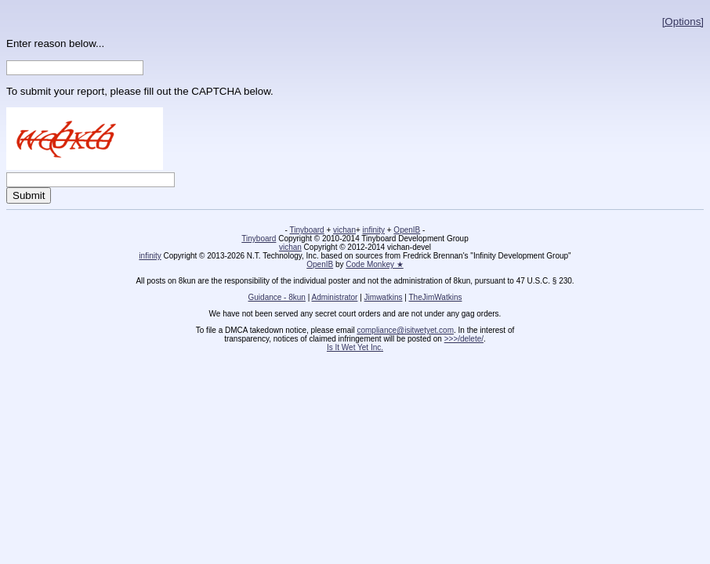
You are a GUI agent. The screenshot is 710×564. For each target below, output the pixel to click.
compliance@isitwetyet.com (405, 330)
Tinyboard (307, 230)
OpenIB (406, 230)
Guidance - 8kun (277, 297)
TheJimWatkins (435, 297)
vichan (344, 230)
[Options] (683, 21)
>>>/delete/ (464, 338)
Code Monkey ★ (374, 264)
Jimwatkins (383, 297)
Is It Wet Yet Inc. (355, 347)
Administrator (335, 297)
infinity (374, 230)
